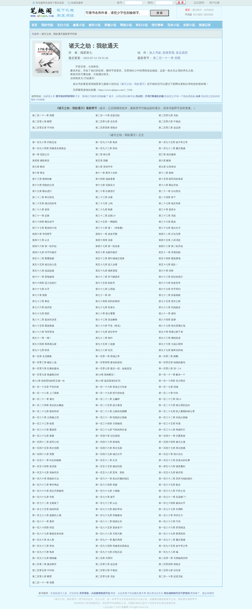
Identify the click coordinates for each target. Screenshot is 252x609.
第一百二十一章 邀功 (43, 399)
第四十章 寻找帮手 (42, 234)
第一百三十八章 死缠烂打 (172, 429)
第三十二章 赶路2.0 (105, 215)
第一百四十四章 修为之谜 (172, 442)
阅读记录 (205, 25)
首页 (34, 25)
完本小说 (173, 25)
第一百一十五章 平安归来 (45, 386)
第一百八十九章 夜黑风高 (172, 533)
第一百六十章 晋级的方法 (45, 478)
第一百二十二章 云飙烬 (107, 399)
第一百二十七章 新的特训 (45, 411)
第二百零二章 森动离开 (44, 564)
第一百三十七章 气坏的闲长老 (111, 429)
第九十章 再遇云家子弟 (171, 331)
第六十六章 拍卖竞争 (170, 283)
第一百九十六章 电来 (106, 142)
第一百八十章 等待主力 (171, 515)
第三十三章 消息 (167, 215)
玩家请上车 (49, 96)
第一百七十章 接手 (105, 497)
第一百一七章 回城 (168, 386)
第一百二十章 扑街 (168, 393)
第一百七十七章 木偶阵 (171, 509)
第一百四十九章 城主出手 (108, 454)
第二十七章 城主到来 (170, 203)
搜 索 (160, 12)
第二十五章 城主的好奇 (44, 203)
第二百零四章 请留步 (106, 127)
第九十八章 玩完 (104, 350)
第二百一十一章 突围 (166, 58)
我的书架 (47, 25)
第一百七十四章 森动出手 (172, 503)
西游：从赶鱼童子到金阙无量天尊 (128, 593)
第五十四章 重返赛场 (170, 258)
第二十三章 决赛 (104, 197)
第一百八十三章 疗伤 (170, 521)
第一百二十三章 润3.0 (170, 399)
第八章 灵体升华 (104, 166)
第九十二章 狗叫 (104, 338)
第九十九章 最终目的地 (171, 350)
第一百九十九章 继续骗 (44, 558)
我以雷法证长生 (155, 593)
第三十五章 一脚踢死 (106, 221)
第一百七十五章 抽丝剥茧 (45, 509)
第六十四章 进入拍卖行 (44, 283)
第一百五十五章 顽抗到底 (108, 466)
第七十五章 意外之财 (170, 301)
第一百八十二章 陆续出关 (108, 521)
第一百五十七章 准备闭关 (45, 472)
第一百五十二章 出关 (106, 460)
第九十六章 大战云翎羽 (171, 344)
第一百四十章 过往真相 (107, 435)
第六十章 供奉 (166, 270)
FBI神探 (40, 99)
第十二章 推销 (166, 172)
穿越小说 (110, 25)
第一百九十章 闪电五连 (44, 142)
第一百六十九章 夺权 (43, 497)
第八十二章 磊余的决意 (44, 319)
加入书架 (155, 52)
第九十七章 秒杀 (40, 350)
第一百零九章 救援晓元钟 (45, 374)
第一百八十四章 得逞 (43, 527)
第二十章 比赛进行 (105, 191)
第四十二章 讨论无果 (170, 234)
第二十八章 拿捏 (40, 209)
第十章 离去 (38, 172)
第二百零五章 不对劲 (43, 127)
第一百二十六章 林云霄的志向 (174, 405)
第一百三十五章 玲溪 (170, 423)
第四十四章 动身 (104, 240)
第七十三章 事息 (40, 301)
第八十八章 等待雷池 (43, 331)
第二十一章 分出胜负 (170, 191)
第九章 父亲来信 (167, 166)
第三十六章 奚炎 (167, 221)
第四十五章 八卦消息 (170, 240)
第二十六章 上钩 (104, 203)
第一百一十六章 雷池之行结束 (111, 386)
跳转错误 (208, 14)
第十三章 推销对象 (42, 179)
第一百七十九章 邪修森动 (108, 515)
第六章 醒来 (165, 160)
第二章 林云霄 (102, 154)
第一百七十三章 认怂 (106, 503)
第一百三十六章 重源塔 (44, 429)
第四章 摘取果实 (40, 160)
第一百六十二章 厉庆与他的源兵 (175, 478)
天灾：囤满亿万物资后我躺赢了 (91, 96)
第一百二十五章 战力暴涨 (108, 405)
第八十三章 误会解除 (106, 319)
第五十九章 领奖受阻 (106, 270)
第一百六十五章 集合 (170, 484)
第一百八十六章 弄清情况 (172, 527)
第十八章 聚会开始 (168, 185)
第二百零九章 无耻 (168, 115)
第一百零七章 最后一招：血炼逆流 (113, 368)
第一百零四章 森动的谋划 (108, 362)
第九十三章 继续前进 (170, 338)
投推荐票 (168, 52)
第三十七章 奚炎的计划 (44, 227)
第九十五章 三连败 (105, 344)
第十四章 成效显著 (105, 179)
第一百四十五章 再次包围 (45, 448)
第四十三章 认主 (40, 240)
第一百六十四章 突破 (106, 484)
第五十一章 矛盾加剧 (170, 252)
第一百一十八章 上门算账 (45, 393)
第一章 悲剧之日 (40, 154)
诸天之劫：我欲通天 (133, 83)
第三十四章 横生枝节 (43, 221)
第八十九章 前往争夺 (106, 331)
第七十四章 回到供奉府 (107, 301)
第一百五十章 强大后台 (171, 454)
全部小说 (189, 25)
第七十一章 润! (103, 295)
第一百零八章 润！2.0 (170, 368)
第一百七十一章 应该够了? (172, 497)
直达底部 (182, 52)
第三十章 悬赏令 (167, 209)
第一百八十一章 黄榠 (43, 521)
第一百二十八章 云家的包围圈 (111, 411)
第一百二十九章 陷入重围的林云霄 (177, 411)
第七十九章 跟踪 (40, 313)
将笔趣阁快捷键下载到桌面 (50, 2)
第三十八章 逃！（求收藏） (109, 227)
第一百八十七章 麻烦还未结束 (48, 533)
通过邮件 (197, 9)
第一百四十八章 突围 (43, 454)
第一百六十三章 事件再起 (45, 484)
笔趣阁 (54, 13)
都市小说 (94, 25)
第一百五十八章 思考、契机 (109, 472)
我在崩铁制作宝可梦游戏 (177, 593)
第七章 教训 (38, 166)
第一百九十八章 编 (168, 552)
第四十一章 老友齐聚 (106, 234)
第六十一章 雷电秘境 (43, 276)
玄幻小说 (63, 25)
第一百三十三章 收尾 (43, 423)
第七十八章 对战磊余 (170, 307)
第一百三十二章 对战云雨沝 (173, 417)
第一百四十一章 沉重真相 (172, 435)
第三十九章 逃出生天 (170, 227)
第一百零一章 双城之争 (107, 356)
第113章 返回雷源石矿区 (108, 380)
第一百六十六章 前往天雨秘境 (48, 490)
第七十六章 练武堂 (42, 307)
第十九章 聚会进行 (42, 191)
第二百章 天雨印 (104, 558)
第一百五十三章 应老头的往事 (174, 460)
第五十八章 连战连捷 (43, 270)
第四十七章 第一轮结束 (107, 246)
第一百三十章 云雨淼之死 (45, 417)
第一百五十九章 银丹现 (171, 472)
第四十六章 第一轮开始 (44, 246)
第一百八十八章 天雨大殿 (108, 533)
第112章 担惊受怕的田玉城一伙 (48, 380)
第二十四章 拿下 (167, 197)
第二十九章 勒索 (104, 209)
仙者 (198, 96)
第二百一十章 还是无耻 (107, 115)
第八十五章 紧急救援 (43, 325)
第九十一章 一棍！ (42, 338)
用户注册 (214, 2)
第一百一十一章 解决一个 (172, 374)
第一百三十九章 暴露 (43, 435)
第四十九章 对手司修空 (44, 252)
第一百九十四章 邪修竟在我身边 (49, 148)
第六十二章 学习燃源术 (107, 276)
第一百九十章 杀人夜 (43, 539)
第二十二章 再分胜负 (43, 197)
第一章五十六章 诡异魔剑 (172, 466)
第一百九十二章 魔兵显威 (172, 148)
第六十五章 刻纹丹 (105, 283)
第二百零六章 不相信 (170, 121)
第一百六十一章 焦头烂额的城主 (112, 478)
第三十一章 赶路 (40, 215)
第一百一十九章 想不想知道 (109, 393)
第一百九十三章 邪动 (106, 148)
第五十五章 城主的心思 (44, 264)
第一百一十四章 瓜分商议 (172, 380)
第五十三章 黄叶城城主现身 (109, 258)
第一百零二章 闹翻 (168, 356)
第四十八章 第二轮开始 (171, 246)
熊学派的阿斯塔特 (65, 96)
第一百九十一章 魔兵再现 (108, 539)
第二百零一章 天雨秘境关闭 (173, 558)
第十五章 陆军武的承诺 (171, 179)
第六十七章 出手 (40, 289)
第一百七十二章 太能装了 (45, 503)
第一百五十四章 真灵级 (44, 466)
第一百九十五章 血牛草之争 (173, 142)
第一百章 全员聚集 (42, 356)
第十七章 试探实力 (105, 185)
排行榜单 (157, 25)
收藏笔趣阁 (77, 2)
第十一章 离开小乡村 (106, 172)
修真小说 (79, 25)
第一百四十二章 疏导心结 (45, 442)
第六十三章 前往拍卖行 (171, 276)
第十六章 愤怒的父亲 (43, 185)
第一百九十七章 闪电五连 (108, 552)
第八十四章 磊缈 (167, 319)
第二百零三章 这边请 (170, 127)
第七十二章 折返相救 (170, 295)
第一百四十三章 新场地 (107, 442)
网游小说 (126, 25)
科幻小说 (142, 25)
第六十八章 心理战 (105, 289)
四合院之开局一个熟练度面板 (179, 96)
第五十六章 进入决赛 (106, 264)
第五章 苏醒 (101, 160)
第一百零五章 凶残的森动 (172, 362)
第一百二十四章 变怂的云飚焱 (48, 405)
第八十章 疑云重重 (105, 313)
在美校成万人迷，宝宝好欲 (64, 593)
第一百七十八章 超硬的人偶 (46, 515)
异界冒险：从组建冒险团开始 (94, 593)
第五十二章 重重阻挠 (43, 258)
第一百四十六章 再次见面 (108, 448)
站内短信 (209, 9)
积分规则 (198, 14)
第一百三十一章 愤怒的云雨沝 (111, 417)
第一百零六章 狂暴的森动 (45, 368)
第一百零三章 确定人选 (44, 362)
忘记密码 (199, 2)
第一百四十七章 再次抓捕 (172, 448)
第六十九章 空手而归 (170, 289)
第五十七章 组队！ (168, 264)
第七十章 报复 (39, 295)
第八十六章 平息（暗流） (108, 325)
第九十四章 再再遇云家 (44, 344)
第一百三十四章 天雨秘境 (108, 423)
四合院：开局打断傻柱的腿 (149, 96)
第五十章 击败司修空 (106, 252)
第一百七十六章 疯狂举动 (108, 509)
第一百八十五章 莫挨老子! (109, 527)
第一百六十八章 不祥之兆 (172, 490)
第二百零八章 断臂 (42, 121)
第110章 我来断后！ (105, 374)
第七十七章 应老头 (105, 307)
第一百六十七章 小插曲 (107, 490)
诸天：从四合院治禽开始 (122, 96)
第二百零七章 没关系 (106, 121)
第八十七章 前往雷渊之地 (172, 325)
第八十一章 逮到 (167, 313)
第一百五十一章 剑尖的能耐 (46, 460)
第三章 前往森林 (167, 154)
